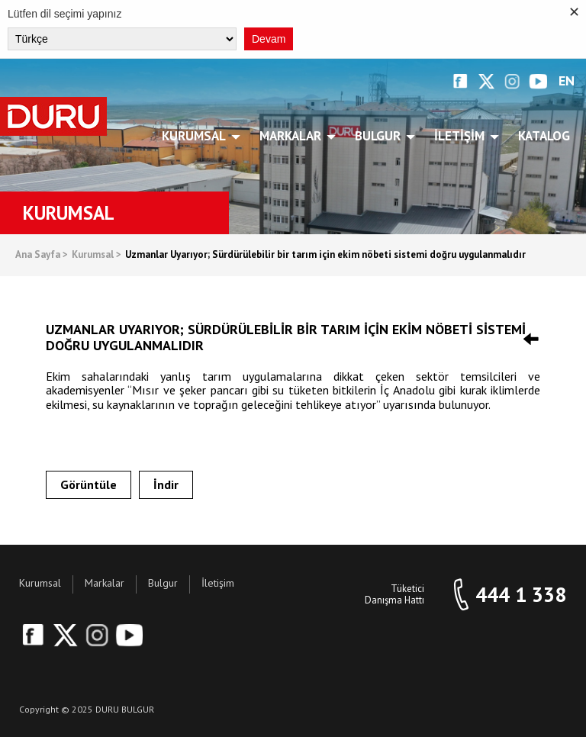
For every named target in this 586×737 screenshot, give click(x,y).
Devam (268, 39)
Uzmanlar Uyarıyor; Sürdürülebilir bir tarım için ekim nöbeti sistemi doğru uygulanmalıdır (325, 255)
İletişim (462, 135)
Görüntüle (88, 484)
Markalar (293, 135)
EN (567, 81)
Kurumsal (196, 135)
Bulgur (380, 135)
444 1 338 (520, 595)
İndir (166, 484)
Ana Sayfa (41, 255)
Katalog (544, 135)
